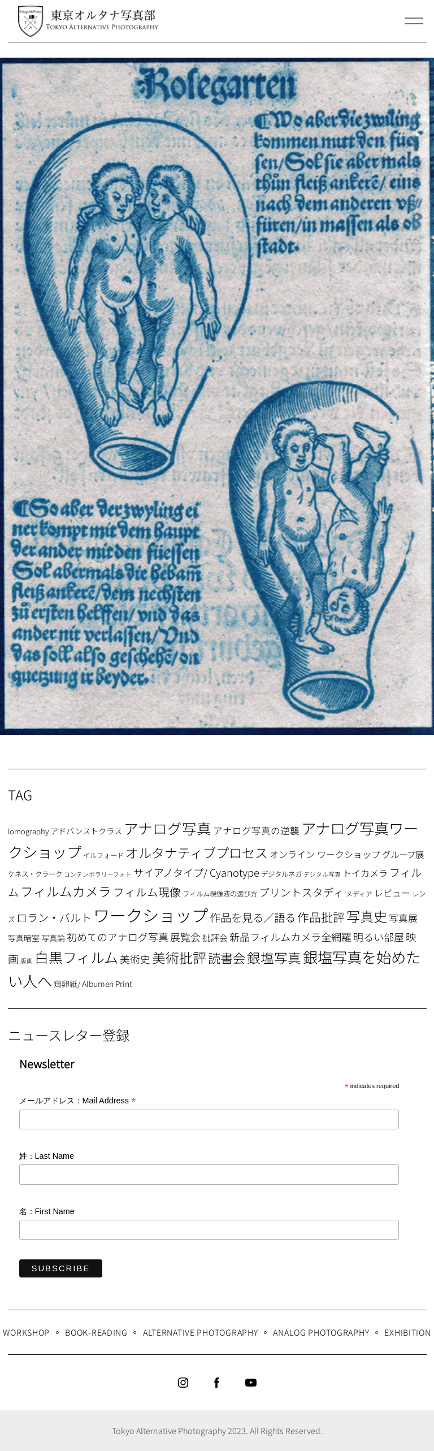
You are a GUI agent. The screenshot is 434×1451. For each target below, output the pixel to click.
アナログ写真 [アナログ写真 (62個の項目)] (167, 827)
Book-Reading (96, 1332)
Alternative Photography (200, 1332)
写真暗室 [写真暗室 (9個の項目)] (24, 937)
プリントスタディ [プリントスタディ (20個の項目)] (301, 891)
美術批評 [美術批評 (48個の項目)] (179, 957)
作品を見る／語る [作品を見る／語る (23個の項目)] (253, 917)
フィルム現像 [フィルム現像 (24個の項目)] (147, 891)
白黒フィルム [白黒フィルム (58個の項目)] (76, 957)
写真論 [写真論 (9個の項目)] (53, 937)
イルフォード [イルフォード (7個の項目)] (103, 855)
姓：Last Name (47, 1155)
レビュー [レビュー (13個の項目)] (392, 892)
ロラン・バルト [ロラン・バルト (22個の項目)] (54, 917)
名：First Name (47, 1211)
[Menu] (414, 20)
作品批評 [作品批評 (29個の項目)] (321, 916)
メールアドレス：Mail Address (77, 1101)
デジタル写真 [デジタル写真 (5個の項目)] (322, 874)
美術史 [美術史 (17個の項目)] (135, 959)
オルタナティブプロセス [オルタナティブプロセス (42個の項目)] (196, 852)
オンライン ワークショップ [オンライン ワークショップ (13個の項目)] (325, 854)
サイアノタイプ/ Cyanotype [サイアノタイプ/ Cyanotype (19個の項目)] (196, 872)
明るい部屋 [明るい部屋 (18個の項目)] (378, 936)
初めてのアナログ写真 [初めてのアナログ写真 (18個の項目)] (117, 936)
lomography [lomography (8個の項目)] (28, 831)
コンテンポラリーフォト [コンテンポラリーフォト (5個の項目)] (98, 874)
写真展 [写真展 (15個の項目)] (403, 918)
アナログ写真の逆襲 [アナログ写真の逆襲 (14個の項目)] (256, 830)
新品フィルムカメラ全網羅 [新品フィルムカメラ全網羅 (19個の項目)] (290, 936)
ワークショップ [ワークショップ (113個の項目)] (150, 914)
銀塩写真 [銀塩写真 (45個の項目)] (274, 957)
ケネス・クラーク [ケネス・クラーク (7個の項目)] (35, 874)
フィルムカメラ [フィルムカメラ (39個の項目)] (65, 891)
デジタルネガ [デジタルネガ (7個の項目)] (281, 874)
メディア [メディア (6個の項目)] (359, 893)
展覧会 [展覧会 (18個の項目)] (185, 936)
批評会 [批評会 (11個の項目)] (215, 937)
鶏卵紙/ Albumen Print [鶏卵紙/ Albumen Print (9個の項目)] (93, 983)
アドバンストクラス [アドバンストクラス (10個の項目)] (86, 831)
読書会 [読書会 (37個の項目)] (226, 957)
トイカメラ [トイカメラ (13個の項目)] (365, 873)
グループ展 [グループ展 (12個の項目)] (403, 854)
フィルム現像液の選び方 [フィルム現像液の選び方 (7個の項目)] (220, 894)
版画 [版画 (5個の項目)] (26, 960)
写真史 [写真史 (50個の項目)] (366, 916)
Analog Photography (321, 1332)
